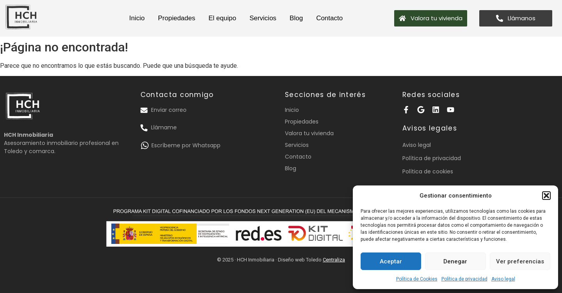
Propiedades (176, 18)
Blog (296, 18)
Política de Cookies (417, 279)
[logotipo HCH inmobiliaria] (21, 17)
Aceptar (391, 261)
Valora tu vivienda (309, 133)
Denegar (455, 261)
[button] (546, 195)
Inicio (137, 18)
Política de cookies (427, 171)
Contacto (329, 18)
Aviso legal (503, 279)
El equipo (222, 18)
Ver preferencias (520, 261)
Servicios (262, 18)
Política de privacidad (464, 279)
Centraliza (334, 260)
